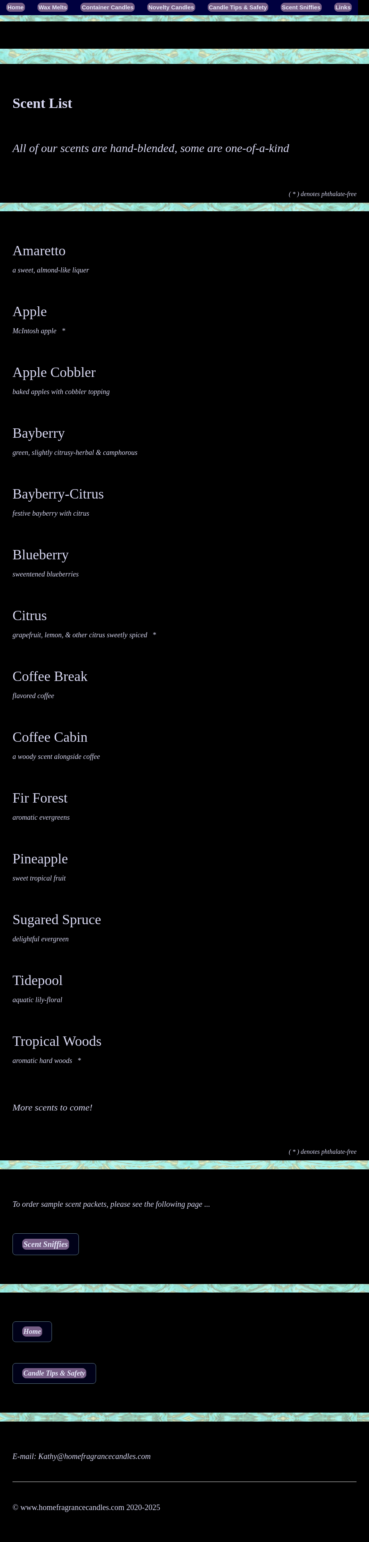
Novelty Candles (171, 7)
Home (15, 7)
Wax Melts (53, 7)
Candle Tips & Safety (238, 7)
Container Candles (108, 7)
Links (343, 7)
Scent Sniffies (301, 7)
